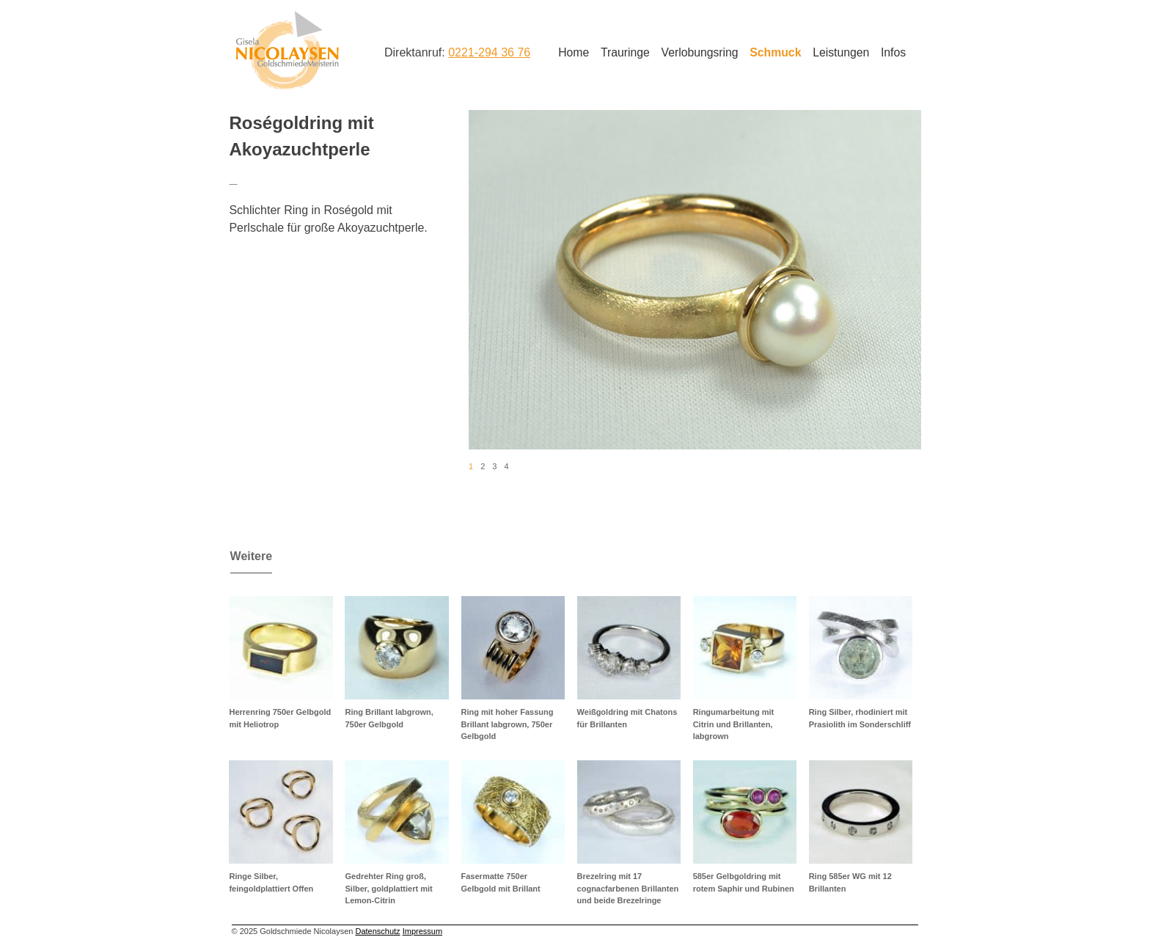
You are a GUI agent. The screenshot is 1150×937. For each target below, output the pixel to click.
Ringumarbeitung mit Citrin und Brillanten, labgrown (733, 724)
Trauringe (625, 52)
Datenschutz (377, 931)
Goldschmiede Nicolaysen (287, 50)
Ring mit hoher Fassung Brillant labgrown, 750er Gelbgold (507, 724)
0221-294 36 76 (489, 52)
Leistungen (841, 52)
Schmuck (775, 52)
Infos (893, 52)
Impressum (422, 931)
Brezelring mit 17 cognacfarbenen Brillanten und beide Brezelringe (628, 888)
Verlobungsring (700, 52)
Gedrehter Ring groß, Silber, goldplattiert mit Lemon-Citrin (388, 888)
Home (573, 52)
